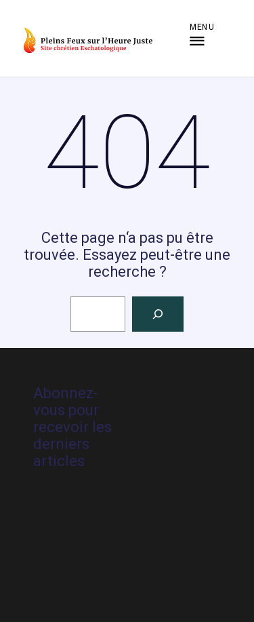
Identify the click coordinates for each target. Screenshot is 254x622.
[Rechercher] (158, 314)
